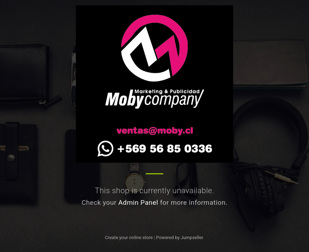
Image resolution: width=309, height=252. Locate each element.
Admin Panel (138, 202)
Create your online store (129, 237)
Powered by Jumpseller (179, 237)
